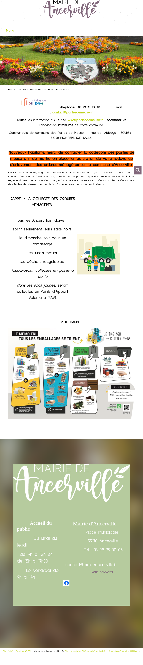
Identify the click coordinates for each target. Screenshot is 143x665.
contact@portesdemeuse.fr (72, 112)
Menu (10, 30)
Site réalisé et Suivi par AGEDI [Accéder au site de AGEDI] (17, 651)
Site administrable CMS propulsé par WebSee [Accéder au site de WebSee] (86, 651)
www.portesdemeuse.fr (85, 120)
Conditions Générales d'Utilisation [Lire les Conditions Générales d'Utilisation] (124, 651)
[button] (138, 170)
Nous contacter (102, 572)
